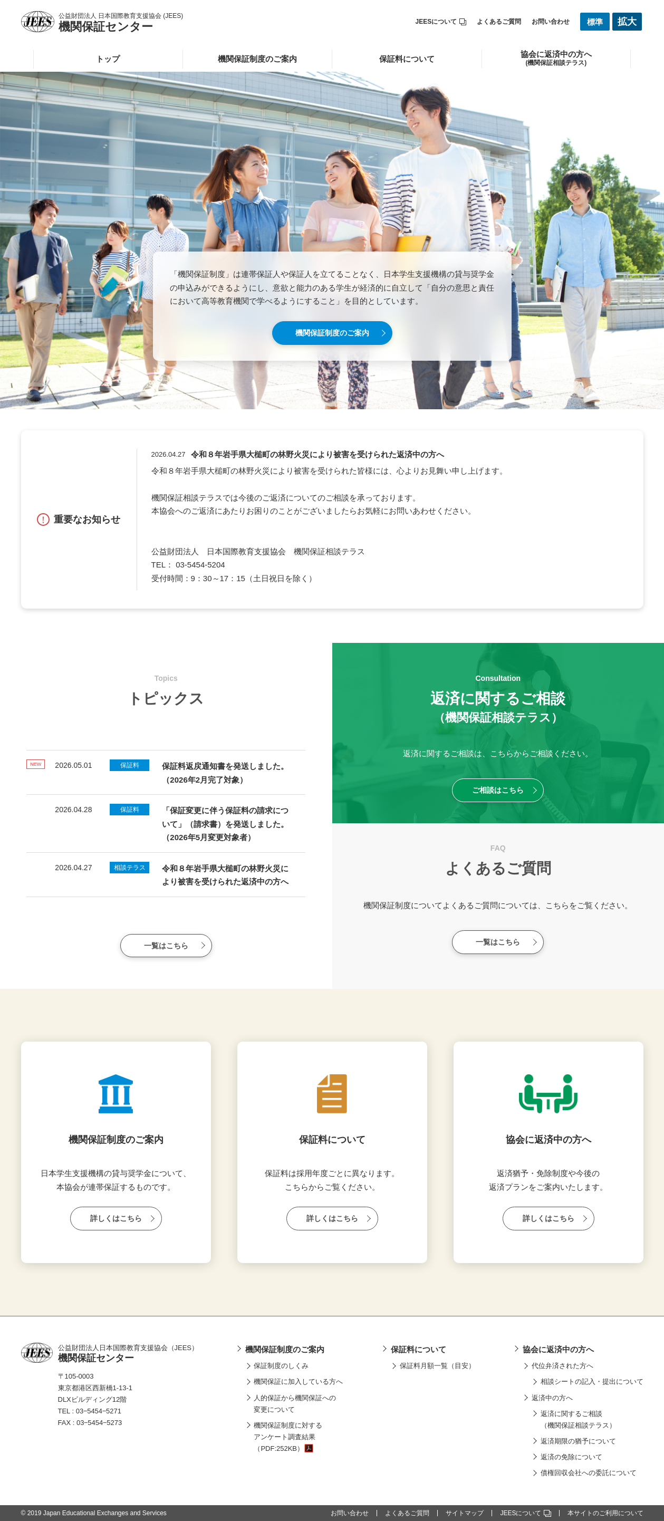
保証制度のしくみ (281, 1366)
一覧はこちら (166, 945)
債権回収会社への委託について (589, 1473)
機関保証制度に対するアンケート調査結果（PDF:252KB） (288, 1436)
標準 (595, 21)
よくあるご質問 (499, 21)
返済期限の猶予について (578, 1441)
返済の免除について (571, 1457)
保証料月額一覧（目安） (437, 1366)
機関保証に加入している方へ (298, 1381)
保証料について (407, 58)
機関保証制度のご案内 (257, 58)
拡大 (627, 21)
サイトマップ (465, 1513)
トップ (108, 58)
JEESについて (441, 21)
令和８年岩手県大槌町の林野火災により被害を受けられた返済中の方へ (317, 454)
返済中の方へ (552, 1398)
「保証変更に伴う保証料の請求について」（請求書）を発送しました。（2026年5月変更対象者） (225, 824)
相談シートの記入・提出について (592, 1381)
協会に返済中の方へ (558, 1349)
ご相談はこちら (498, 790)
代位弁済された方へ (562, 1366)
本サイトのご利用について (605, 1513)
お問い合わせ (551, 21)
